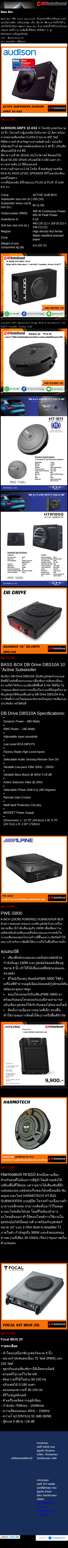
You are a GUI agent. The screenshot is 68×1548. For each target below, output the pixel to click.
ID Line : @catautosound (46, 1509)
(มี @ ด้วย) (47, 1512)
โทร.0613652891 (45, 1503)
